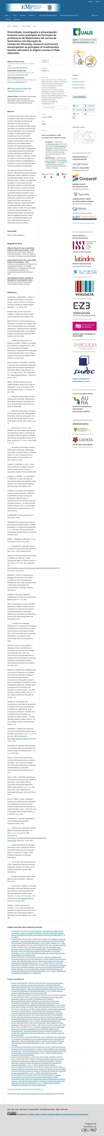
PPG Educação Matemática (48, 15)
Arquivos (23, 15)
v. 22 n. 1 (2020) (25, 26)
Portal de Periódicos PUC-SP (69, 15)
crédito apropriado (52, 144)
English (75, 79)
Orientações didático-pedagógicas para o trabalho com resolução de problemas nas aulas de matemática (37, 1060)
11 (21, 1089)
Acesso (98, 1)
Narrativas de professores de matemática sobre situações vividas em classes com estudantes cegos (36, 948)
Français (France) (78, 85)
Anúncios (17, 19)
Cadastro (90, 1)
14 (27, 1089)
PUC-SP (8, 19)
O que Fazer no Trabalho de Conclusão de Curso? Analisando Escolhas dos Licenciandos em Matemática (38, 1039)
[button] (78, 105)
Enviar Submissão (79, 97)
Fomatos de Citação (49, 107)
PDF (45, 61)
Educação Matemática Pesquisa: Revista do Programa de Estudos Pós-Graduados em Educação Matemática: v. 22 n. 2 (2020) (38, 1004)
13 (25, 1089)
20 (39, 1089)
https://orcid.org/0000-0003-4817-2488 (17, 74)
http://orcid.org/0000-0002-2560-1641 (17, 82)
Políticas (32, 15)
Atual (15, 15)
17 (33, 1089)
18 (35, 1089)
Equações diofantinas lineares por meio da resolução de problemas (40, 1017)
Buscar (95, 15)
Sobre (6, 15)
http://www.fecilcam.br (19, 375)
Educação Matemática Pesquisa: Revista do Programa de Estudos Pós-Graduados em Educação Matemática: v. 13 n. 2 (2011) (38, 935)
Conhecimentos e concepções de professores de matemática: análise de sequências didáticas (37, 932)
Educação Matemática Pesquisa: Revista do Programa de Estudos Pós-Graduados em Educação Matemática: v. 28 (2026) (36, 1012)
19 (37, 1089)
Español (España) (78, 82)
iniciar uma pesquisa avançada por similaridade (37, 1094)
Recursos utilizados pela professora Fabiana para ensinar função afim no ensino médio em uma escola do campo (38, 959)
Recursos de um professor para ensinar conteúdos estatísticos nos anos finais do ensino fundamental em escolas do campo (38, 967)
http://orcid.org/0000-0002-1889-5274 (17, 67)
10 (19, 1089)
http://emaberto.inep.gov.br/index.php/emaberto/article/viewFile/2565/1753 (33, 568)
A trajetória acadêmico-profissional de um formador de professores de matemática (38, 1068)
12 (23, 1089)
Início (9, 26)
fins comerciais (62, 160)
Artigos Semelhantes (15, 979)
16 (31, 1089)
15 (29, 1089)
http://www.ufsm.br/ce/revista (17, 739)
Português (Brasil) (79, 88)
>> (42, 1089)
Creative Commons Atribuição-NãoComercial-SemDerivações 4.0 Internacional (61, 1114)
